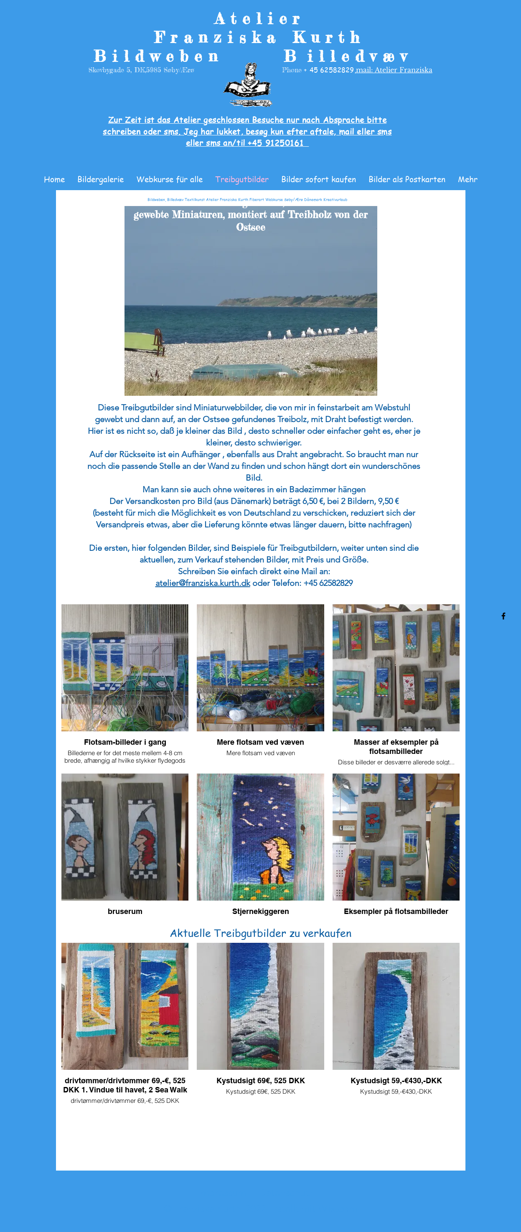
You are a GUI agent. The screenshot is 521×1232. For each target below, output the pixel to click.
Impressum (222, 1192)
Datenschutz (286, 1192)
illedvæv (359, 56)
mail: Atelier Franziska (394, 70)
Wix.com (337, 1208)
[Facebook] (503, 616)
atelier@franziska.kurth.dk (202, 583)
